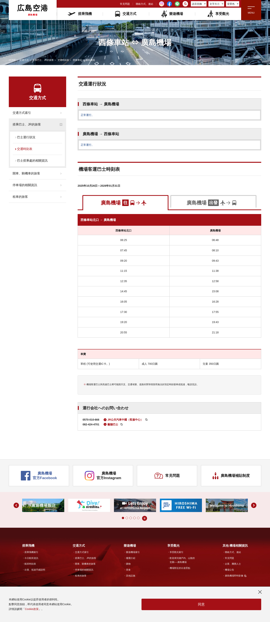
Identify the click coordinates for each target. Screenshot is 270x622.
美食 (128, 569)
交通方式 (125, 14)
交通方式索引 (22, 112)
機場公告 (229, 569)
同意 (201, 604)
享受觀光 (218, 14)
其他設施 (130, 575)
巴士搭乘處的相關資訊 (32, 160)
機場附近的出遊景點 (180, 568)
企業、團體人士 (233, 564)
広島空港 (32, 10)
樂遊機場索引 (133, 552)
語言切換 (199, 3)
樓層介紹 (130, 558)
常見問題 (125, 3)
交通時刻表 (63, 60)
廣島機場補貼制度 (231, 475)
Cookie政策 (32, 609)
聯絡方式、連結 (144, 3)
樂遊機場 (172, 13)
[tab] (125, 202)
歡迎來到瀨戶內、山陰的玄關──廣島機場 (182, 560)
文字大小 (216, 3)
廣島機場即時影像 (234, 575)
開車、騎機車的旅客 (26, 173)
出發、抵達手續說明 (34, 569)
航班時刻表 (30, 564)
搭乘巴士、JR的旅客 (43, 60)
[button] (123, 518)
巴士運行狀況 (26, 137)
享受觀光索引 (176, 552)
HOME (12, 60)
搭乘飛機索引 (31, 552)
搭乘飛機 (80, 14)
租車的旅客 (20, 196)
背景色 (232, 3)
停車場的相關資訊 (25, 185)
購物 (128, 564)
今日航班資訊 (31, 558)
